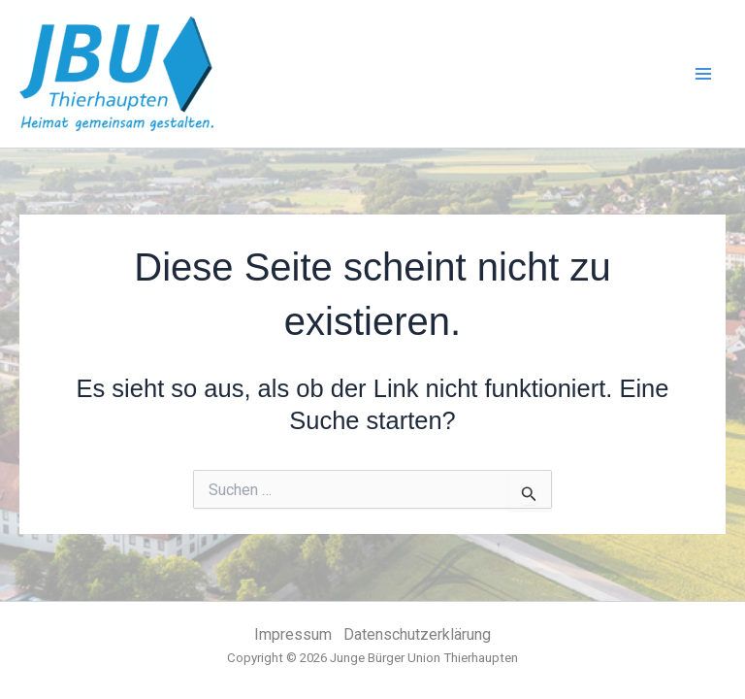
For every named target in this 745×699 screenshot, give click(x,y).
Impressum (293, 634)
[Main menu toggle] (704, 73)
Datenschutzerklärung (417, 634)
